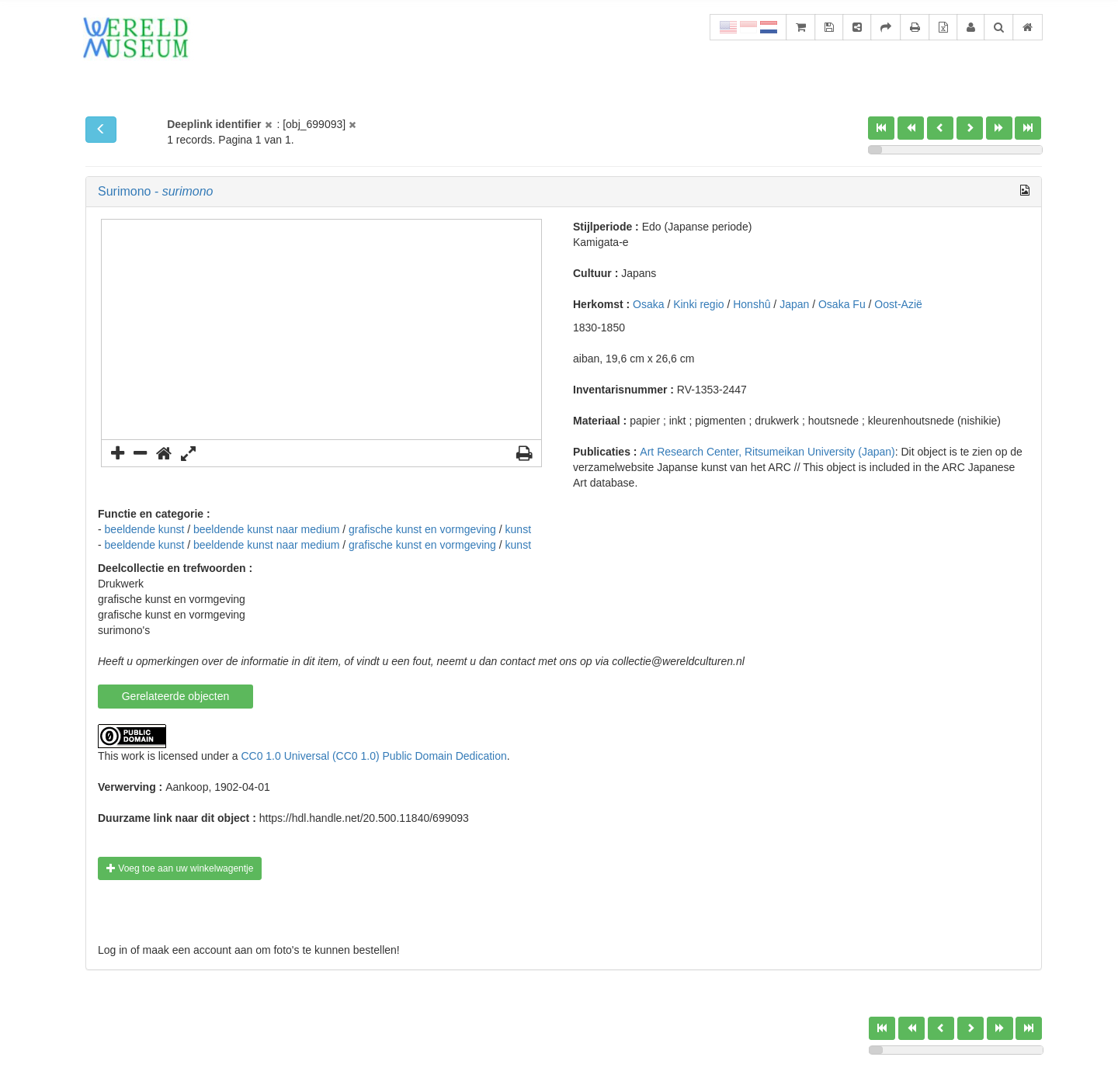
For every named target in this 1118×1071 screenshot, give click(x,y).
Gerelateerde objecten (176, 696)
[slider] (875, 150)
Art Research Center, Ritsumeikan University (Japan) (767, 451)
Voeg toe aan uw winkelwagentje (179, 868)
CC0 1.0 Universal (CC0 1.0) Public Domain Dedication (373, 756)
